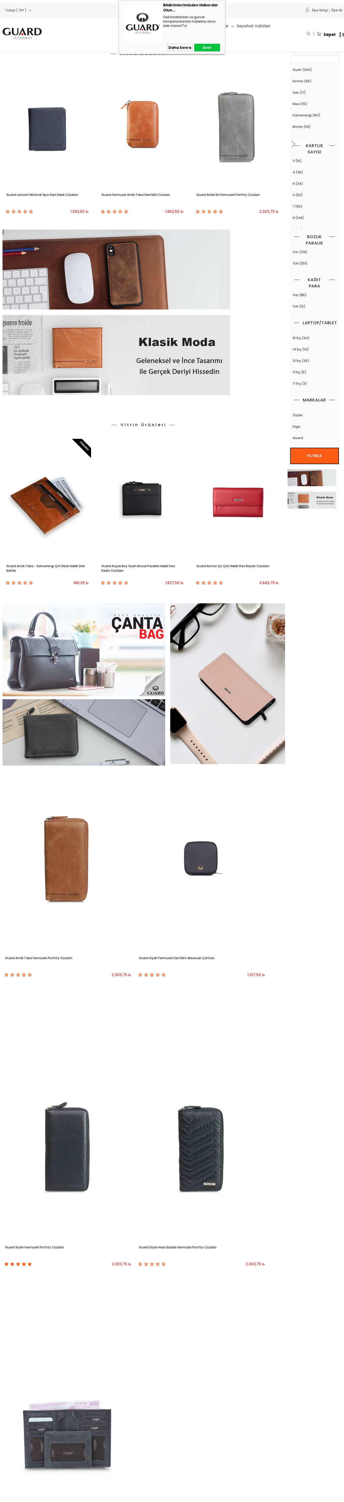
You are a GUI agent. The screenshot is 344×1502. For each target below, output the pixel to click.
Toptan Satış (185, 1442)
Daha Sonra (179, 47)
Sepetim (124, 1430)
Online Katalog (129, 1465)
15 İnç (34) (314, 338)
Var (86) (314, 295)
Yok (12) (314, 306)
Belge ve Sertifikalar (191, 1453)
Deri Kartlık (11, 1442)
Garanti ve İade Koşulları (80, 1453)
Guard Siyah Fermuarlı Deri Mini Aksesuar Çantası (141, 780)
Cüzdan (96, 26)
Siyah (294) (314, 70)
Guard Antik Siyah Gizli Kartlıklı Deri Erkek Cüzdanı (141, 940)
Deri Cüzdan (13, 1430)
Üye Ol (336, 10)
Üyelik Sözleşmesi (74, 1430)
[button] (294, 142)
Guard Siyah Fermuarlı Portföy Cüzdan (234, 777)
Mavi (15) (314, 104)
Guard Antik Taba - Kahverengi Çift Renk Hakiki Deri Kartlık (42, 445)
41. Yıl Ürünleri (235, 26)
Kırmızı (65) (314, 81)
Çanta (73, 26)
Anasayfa (125, 1418)
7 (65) (314, 206)
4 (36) (314, 172)
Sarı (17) (314, 92)
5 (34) (314, 183)
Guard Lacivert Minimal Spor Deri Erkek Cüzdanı (45, 199)
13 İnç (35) (314, 361)
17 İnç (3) (314, 383)
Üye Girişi (320, 10)
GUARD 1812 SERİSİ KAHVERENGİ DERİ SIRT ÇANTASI (141, 1166)
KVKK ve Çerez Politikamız (81, 1477)
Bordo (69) (314, 126)
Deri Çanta (11, 1418)
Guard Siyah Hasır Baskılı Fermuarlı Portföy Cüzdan (48, 940)
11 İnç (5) (314, 372)
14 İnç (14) (314, 349)
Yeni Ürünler (127, 1442)
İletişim (180, 1465)
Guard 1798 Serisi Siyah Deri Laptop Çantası (42, 1166)
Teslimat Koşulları (74, 1418)
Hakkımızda (184, 1430)
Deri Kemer (12, 1453)
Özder (314, 415)
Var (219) (314, 252)
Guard (314, 438)
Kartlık (118, 26)
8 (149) (314, 218)
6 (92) (314, 195)
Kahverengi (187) (314, 115)
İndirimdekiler (128, 1453)
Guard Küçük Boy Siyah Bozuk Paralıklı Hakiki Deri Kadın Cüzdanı (139, 445)
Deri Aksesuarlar (16, 1465)
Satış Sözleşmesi (74, 1442)
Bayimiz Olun (185, 1418)
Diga (314, 426)
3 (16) (314, 161)
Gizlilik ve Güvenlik (74, 1465)
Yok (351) (314, 263)
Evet (207, 47)
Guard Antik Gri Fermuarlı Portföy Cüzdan (229, 199)
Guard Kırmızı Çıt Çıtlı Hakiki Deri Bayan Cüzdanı (235, 445)
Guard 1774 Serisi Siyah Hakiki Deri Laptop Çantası (230, 1166)
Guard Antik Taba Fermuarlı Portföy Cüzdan (41, 780)
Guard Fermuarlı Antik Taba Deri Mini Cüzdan (138, 199)
